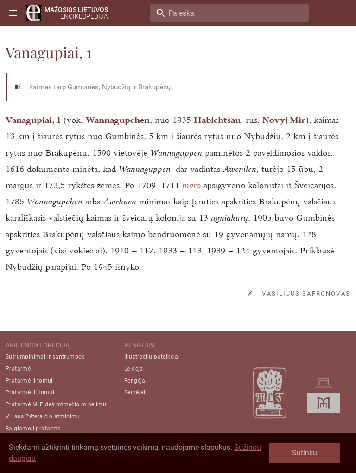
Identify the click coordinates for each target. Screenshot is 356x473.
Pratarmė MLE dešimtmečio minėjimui (57, 404)
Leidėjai (134, 369)
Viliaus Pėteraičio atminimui (44, 416)
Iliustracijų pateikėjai (152, 356)
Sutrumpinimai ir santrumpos (45, 356)
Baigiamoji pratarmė (33, 428)
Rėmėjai (135, 392)
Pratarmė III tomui (30, 392)
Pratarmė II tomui (29, 381)
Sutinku (304, 452)
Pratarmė (18, 369)
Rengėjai (135, 381)
